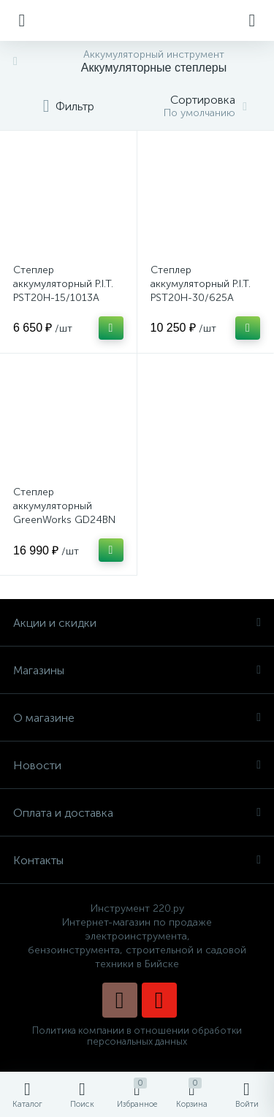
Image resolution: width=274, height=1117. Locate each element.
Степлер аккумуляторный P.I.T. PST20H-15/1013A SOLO (63, 291)
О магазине (137, 718)
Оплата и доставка (137, 813)
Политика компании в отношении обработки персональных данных (137, 1036)
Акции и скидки (137, 623)
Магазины (137, 670)
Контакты (137, 860)
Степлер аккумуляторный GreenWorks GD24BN (64, 506)
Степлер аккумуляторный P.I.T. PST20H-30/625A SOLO (201, 291)
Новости (137, 765)
